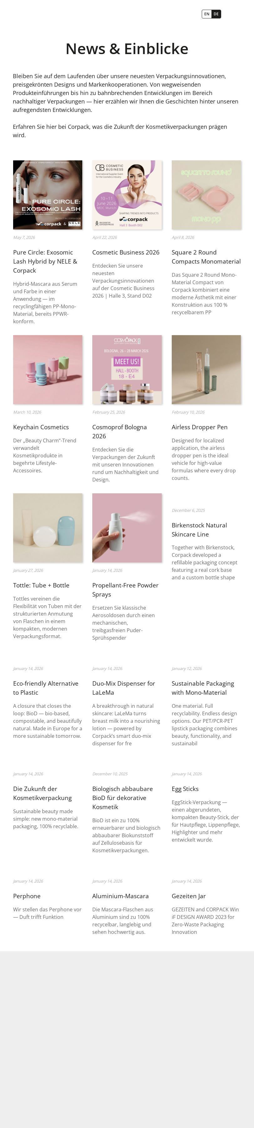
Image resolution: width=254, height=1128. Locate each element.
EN (206, 14)
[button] (232, 14)
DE (216, 14)
